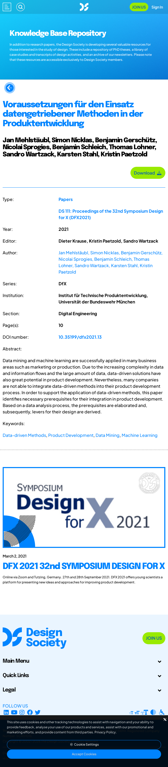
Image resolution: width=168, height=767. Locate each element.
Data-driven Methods (24, 435)
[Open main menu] (7, 7)
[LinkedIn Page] (6, 712)
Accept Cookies (84, 754)
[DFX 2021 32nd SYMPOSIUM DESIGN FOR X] (84, 572)
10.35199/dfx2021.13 (80, 337)
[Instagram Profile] (22, 712)
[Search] (20, 7)
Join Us (139, 7)
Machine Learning (140, 435)
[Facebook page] (30, 712)
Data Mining (108, 435)
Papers (66, 199)
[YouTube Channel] (14, 712)
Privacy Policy (105, 732)
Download (148, 173)
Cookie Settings (84, 744)
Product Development (70, 435)
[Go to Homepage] (84, 6)
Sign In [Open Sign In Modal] (157, 7)
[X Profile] (38, 712)
